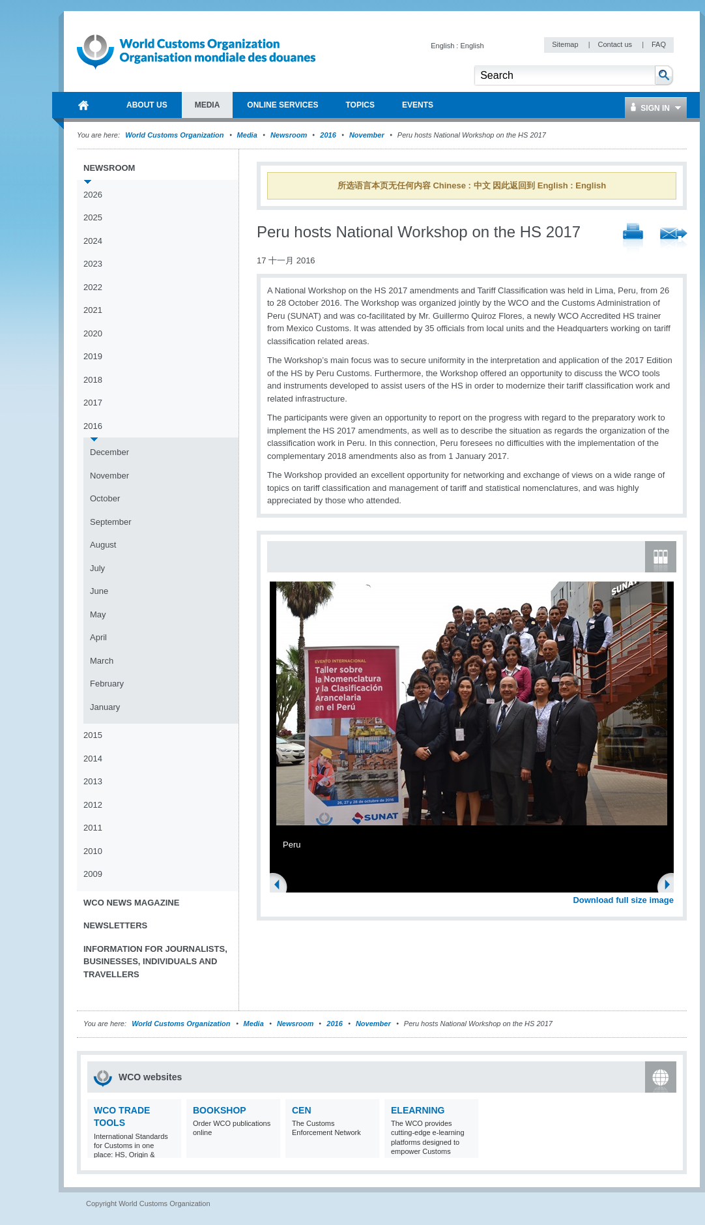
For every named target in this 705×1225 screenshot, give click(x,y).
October (105, 498)
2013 (92, 781)
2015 (92, 735)
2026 (92, 194)
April (98, 637)
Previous (280, 886)
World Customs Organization (175, 135)
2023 (92, 264)
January (105, 707)
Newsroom (288, 135)
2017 (92, 402)
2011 (92, 828)
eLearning (417, 1110)
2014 (92, 758)
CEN (301, 1110)
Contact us (615, 44)
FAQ (659, 44)
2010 (92, 851)
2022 (92, 287)
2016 (328, 135)
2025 (92, 217)
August (103, 545)
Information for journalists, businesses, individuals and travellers (155, 961)
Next (671, 886)
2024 (92, 241)
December (109, 452)
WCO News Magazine (131, 903)
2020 (92, 333)
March (101, 661)
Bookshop (219, 1110)
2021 (92, 310)
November (366, 135)
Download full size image (623, 900)
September (111, 522)
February (107, 683)
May (98, 614)
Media (247, 135)
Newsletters (115, 925)
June (99, 591)
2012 (92, 805)
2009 (92, 874)
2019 (92, 356)
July (97, 568)
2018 (92, 380)
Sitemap (566, 44)
